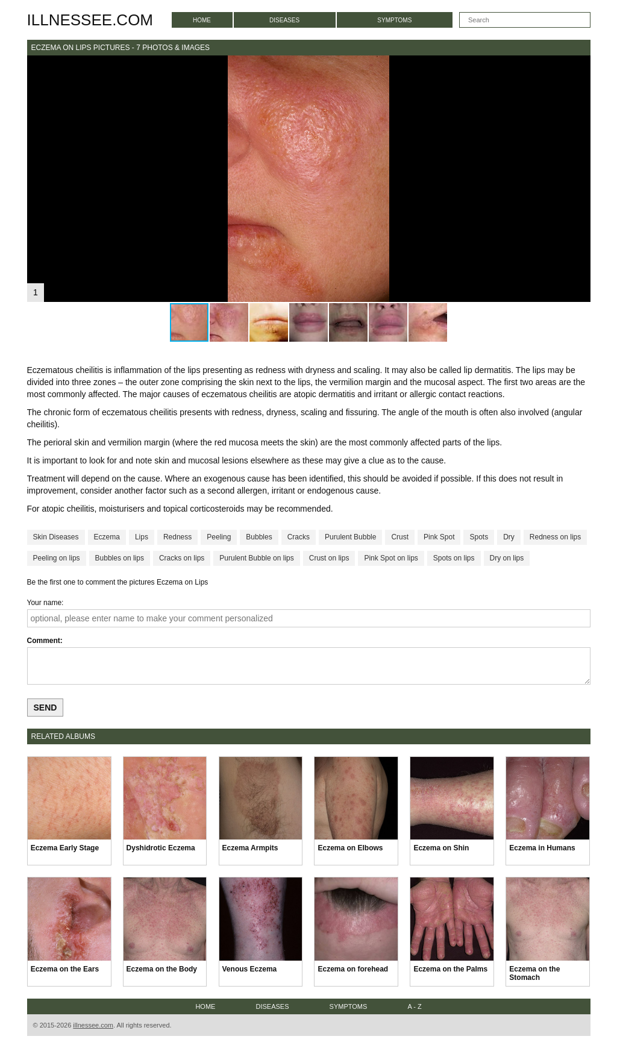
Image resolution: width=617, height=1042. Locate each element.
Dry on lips (507, 558)
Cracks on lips (181, 558)
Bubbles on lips (119, 558)
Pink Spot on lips (391, 558)
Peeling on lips (56, 558)
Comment (43, 640)
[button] (579, 66)
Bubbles (259, 537)
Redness (177, 537)
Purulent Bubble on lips (256, 558)
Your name (44, 602)
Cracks (298, 537)
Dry (509, 537)
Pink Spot (439, 537)
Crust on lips (329, 558)
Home (202, 20)
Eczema (107, 537)
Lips (141, 537)
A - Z (414, 1006)
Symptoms (394, 20)
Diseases (284, 20)
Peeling (219, 537)
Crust (400, 537)
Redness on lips (555, 537)
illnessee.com (90, 20)
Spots (478, 537)
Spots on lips (454, 558)
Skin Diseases (56, 537)
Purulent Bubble (350, 537)
